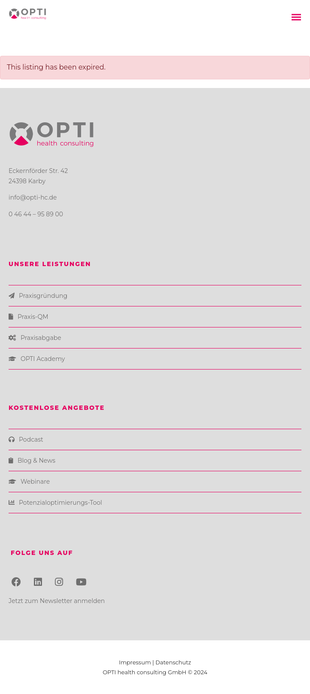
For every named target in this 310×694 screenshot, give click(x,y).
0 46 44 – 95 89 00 (36, 214)
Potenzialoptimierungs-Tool (60, 502)
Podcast (31, 439)
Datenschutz (173, 662)
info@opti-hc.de (33, 197)
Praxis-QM (33, 317)
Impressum (135, 662)
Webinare (35, 481)
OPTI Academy (43, 359)
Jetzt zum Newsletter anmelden (57, 601)
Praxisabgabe (41, 338)
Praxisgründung (43, 296)
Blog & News (36, 460)
